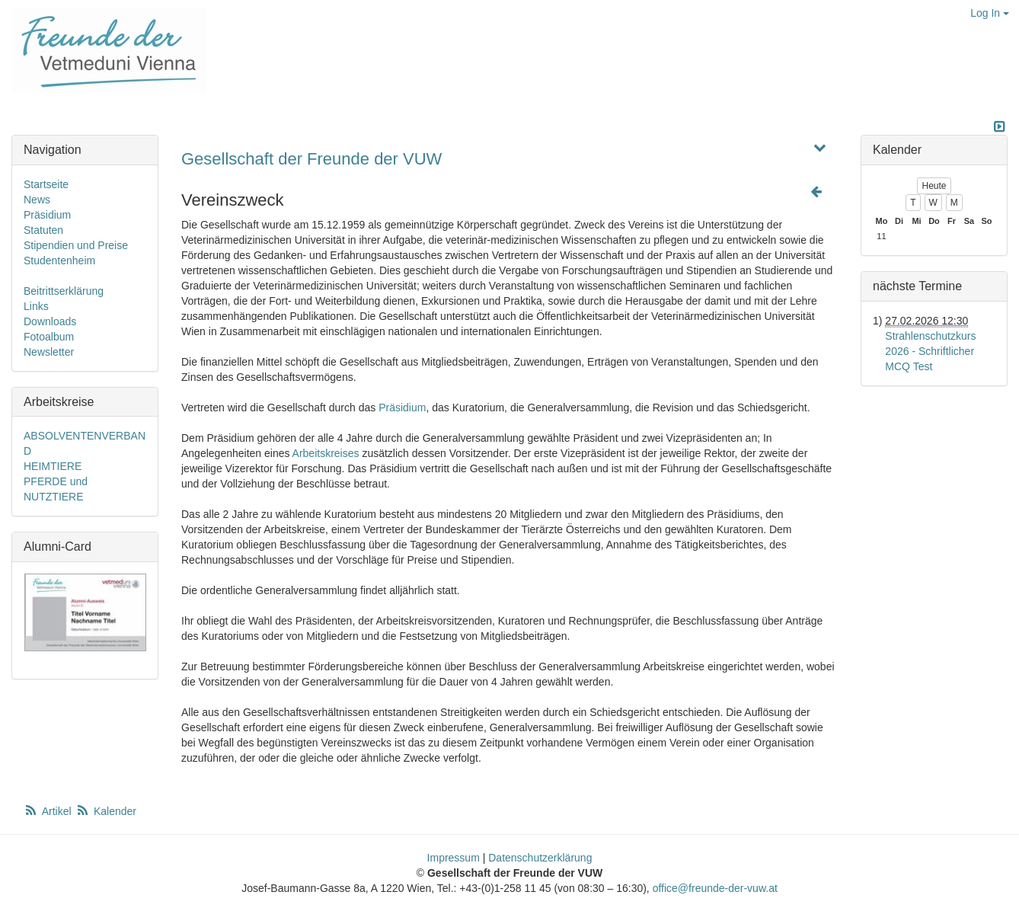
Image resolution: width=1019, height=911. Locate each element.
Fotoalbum (49, 337)
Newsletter (49, 352)
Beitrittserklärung (64, 291)
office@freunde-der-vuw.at (715, 888)
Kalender (106, 811)
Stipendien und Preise (76, 245)
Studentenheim (59, 260)
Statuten (43, 230)
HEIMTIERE (52, 466)
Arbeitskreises (325, 453)
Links (36, 306)
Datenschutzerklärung (540, 858)
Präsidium (402, 407)
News (37, 199)
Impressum (453, 858)
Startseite (46, 184)
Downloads (50, 321)
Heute (934, 186)
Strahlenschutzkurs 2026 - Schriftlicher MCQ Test (930, 351)
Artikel (49, 811)
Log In (989, 13)
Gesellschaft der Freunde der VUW (311, 158)
